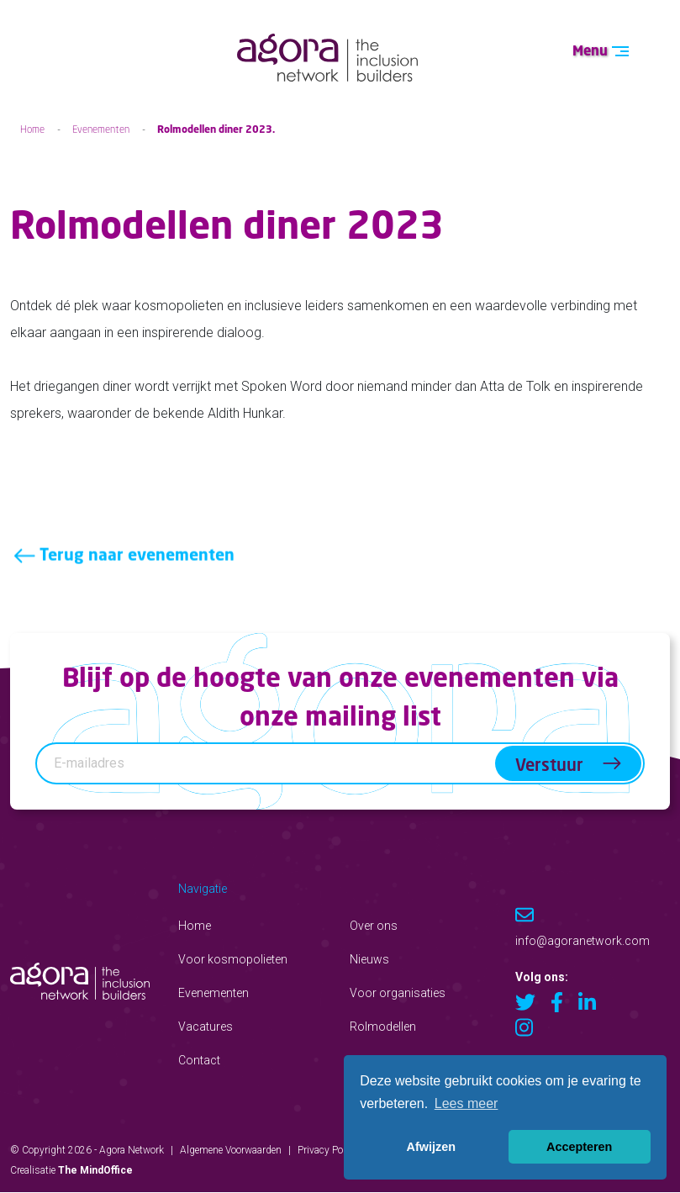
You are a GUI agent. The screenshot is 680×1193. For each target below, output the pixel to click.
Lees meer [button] (466, 1103)
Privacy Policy (328, 1150)
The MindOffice (95, 1170)
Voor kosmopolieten (232, 959)
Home (32, 129)
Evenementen (100, 129)
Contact (199, 1060)
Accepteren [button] (579, 1146)
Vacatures (205, 1026)
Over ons (374, 925)
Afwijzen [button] (431, 1146)
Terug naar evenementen (122, 572)
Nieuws (369, 959)
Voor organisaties (397, 993)
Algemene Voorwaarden (231, 1150)
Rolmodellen (383, 1026)
